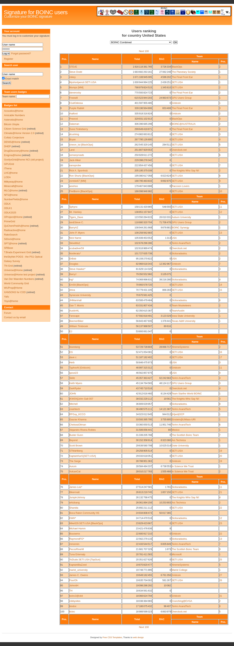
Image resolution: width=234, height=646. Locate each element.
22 (61, 175)
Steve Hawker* (77, 269)
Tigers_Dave (76, 217)
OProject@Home (13, 217)
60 (61, 393)
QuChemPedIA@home (16, 225)
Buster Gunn (76, 435)
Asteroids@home (13, 119)
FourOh (73, 580)
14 (61, 134)
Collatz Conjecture (14, 137)
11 (61, 118)
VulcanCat (75, 471)
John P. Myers (77, 232)
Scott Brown (75, 445)
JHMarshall (75, 300)
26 (61, 206)
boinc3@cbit (76, 595)
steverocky (75, 92)
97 (61, 595)
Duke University (180, 445)
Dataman (74, 123)
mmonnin (74, 544)
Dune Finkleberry (78, 129)
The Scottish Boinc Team (185, 435)
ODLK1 (8, 208)
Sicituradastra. (179, 253)
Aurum (73, 466)
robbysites (74, 601)
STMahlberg (76, 450)
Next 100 (144, 51)
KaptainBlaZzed (78, 564)
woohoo (73, 186)
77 (61, 492)
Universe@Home (13, 270)
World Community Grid (16, 283)
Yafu (6, 296)
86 (61, 538)
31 (61, 232)
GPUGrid (9, 164)
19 (61, 160)
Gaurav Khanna (78, 419)
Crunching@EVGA (182, 601)
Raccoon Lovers (180, 186)
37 (61, 263)
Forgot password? (21, 53)
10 (61, 113)
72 (61, 455)
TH (71, 590)
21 (61, 170)
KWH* (72, 518)
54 (61, 362)
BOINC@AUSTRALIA (184, 123)
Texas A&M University (183, 321)
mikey (72, 77)
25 (61, 191)
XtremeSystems (180, 346)
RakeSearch (10, 234)
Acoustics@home (13, 110)
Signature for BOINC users (36, 12)
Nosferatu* (75, 253)
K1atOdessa (76, 103)
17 (61, 149)
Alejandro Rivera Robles (82, 429)
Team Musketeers (181, 305)
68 (61, 435)
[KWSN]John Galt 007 (81, 398)
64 (61, 414)
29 (61, 222)
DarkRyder (75, 388)
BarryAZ (73, 227)
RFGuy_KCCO (77, 414)
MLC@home (11, 190)
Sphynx (73, 206)
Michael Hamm (77, 528)
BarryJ (72, 274)
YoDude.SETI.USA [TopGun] (84, 559)
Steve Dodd (75, 71)
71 (61, 450)
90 (61, 559)
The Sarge (75, 461)
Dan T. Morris (76, 305)
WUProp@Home (13, 287)
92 (61, 569)
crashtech (74, 409)
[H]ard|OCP (178, 414)
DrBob (72, 258)
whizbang (74, 502)
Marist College (179, 569)
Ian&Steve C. (76, 222)
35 (61, 253)
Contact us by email (15, 317)
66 (61, 424)
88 (61, 549)
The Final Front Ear (182, 77)
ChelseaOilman (77, 424)
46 (61, 310)
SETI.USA (177, 82)
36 (61, 258)
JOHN (72, 393)
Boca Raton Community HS (84, 512)
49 (61, 326)
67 (61, 429)
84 (61, 528)
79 (61, 502)
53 (61, 357)
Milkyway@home (13, 181)
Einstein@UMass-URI (184, 419)
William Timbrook (78, 326)
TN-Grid (8, 265)
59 (61, 388)
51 (61, 346)
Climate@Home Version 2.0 (19, 133)
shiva (72, 289)
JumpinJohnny (77, 497)
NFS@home (11, 194)
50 (61, 331)
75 (61, 471)
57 (61, 378)
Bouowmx (74, 533)
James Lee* (75, 487)
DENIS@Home (12, 141)
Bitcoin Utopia (11, 124)
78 (61, 497)
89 (61, 554)
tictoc (72, 611)
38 (61, 269)
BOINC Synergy (180, 227)
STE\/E (73, 66)
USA (174, 237)
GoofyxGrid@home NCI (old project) (24, 159)
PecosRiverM (76, 549)
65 (61, 419)
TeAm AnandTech (181, 243)
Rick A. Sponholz (78, 170)
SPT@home (10, 243)
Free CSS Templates (112, 637)
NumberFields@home (16, 199)
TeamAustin (178, 310)
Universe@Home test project (19, 274)
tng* (71, 279)
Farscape (74, 315)
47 (61, 315)
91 (61, 564)
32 (61, 237)
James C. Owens (78, 575)
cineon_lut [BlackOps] (81, 144)
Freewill (73, 97)
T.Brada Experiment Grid (17, 252)
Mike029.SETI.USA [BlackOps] (86, 523)
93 (61, 575)
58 (61, 383)
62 (61, 403)
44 (61, 300)
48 (61, 321)
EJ (70, 331)
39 (61, 274)
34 (61, 248)
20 (61, 165)
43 (61, 295)
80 (61, 507)
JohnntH (73, 585)
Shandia (73, 507)
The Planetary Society (184, 71)
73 (61, 461)
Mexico (176, 429)
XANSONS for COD (15, 292)
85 (61, 533)
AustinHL (74, 310)
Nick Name (75, 237)
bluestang (74, 346)
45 (61, 305)
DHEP (7, 146)
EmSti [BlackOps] (78, 284)
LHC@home (11, 172)
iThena (8, 168)
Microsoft (177, 554)
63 (61, 409)
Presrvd (73, 118)
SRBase (8, 247)
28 (61, 217)
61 (61, 398)
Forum (7, 312)
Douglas (73, 263)
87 (61, 544)
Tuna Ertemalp (77, 554)
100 (62, 611)
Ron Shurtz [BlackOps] (81, 175)
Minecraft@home (13, 186)
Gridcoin (176, 103)
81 (61, 512)
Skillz (72, 378)
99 (61, 606)
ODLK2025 (10, 212)
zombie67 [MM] (77, 180)
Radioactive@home (15, 230)
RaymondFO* (76, 538)
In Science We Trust (183, 466)
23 (61, 180)
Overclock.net (179, 149)
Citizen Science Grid (15, 128)
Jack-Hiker (75, 160)
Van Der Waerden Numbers (19, 279)
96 (61, 590)
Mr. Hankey (75, 212)
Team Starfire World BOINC (187, 393)
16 (61, 144)
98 (61, 601)
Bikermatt (74, 492)
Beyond (73, 440)
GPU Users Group (182, 97)
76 (61, 487)
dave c (73, 357)
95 (61, 585)
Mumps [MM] (76, 87)
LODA (7, 177)
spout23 (73, 372)
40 (61, 279)
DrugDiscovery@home (16, 150)
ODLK (7, 203)
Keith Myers (75, 383)
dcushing (74, 134)
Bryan (72, 139)
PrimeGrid (9, 221)
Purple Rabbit (76, 108)
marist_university (78, 569)
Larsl (72, 149)
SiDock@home (12, 239)
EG (71, 352)
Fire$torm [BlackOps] (80, 191)
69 (61, 440)
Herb (72, 362)
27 (61, 212)
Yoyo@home (11, 301)
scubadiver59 (76, 248)
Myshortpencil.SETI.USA (82, 82)
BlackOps (177, 66)
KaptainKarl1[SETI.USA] (82, 455)
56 (61, 372)
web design (138, 637)
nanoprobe (75, 165)
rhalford (73, 113)
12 (61, 123)
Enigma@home (12, 155)
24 (61, 186)
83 (61, 523)
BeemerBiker (76, 321)
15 (61, 139)
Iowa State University (183, 315)
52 (61, 352)
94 (61, 580)
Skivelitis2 (74, 243)
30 (61, 227)
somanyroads (76, 155)
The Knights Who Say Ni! (185, 170)
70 (61, 445)
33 (61, 243)
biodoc (73, 606)
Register (8, 58)
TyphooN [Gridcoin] (79, 367)
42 (61, 289)
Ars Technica (179, 440)
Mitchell (73, 403)
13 (61, 129)
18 (61, 155)
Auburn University (181, 217)
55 (61, 367)
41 (61, 284)
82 (61, 518)
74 (61, 466)
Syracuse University (80, 295)
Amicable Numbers (14, 115)
